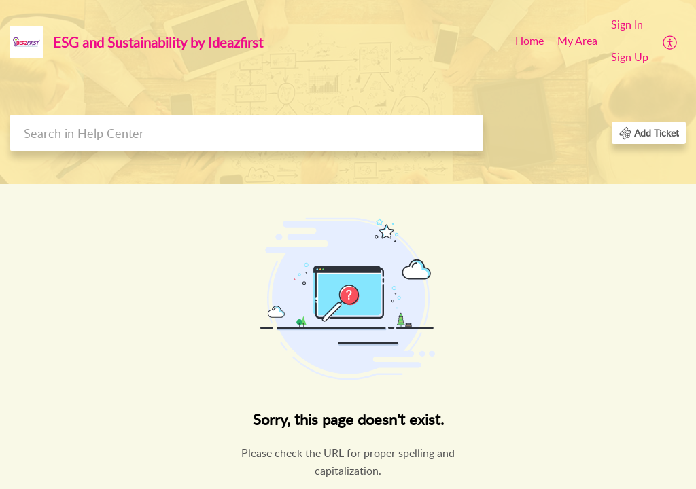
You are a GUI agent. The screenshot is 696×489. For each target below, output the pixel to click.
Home (529, 40)
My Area (577, 40)
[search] (246, 133)
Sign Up (629, 57)
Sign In (627, 24)
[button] (670, 41)
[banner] (348, 92)
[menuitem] (529, 42)
